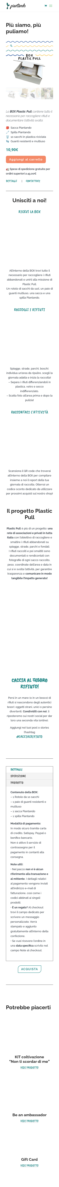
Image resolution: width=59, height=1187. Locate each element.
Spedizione (18, 776)
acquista (29, 969)
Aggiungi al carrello (26, 159)
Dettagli (11, 181)
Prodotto (16, 783)
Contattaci (33, 181)
